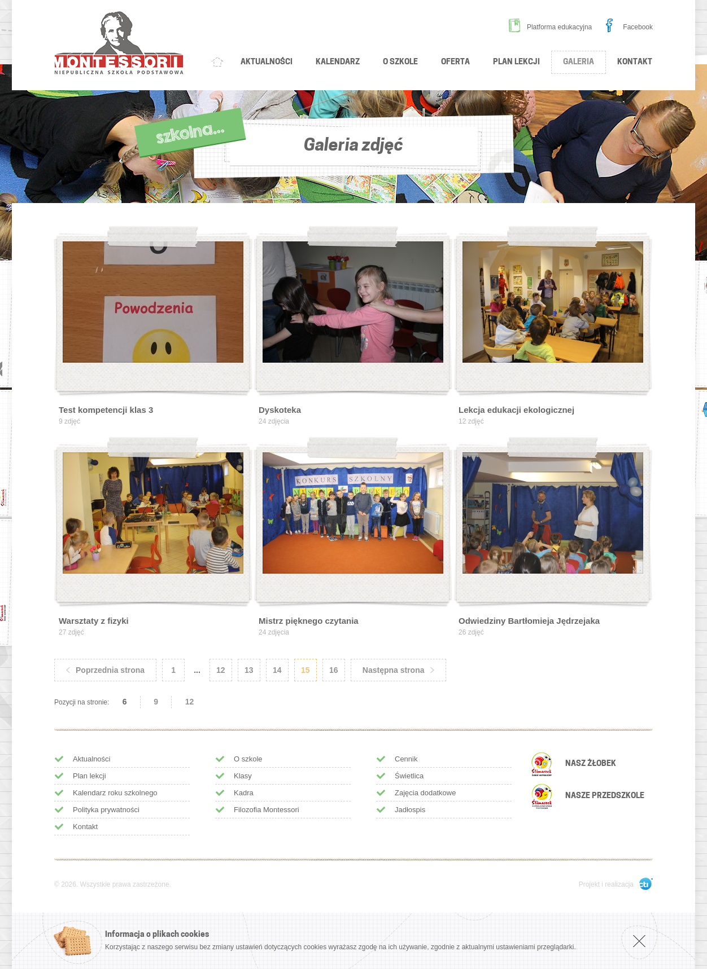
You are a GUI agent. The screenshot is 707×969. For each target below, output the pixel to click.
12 (189, 701)
